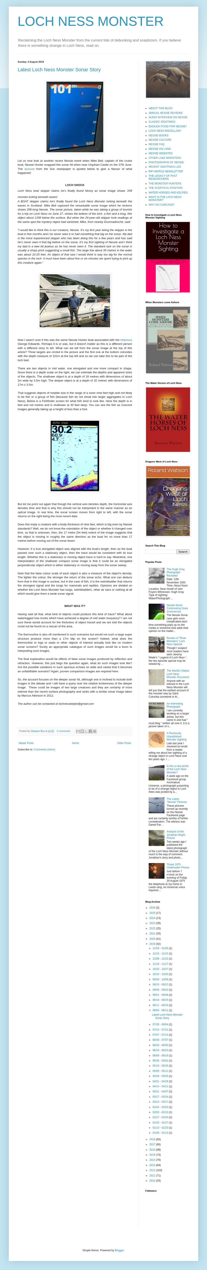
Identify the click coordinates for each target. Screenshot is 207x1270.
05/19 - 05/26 (161, 1065)
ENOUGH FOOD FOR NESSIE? (168, 126)
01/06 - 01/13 (161, 1132)
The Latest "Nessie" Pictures (177, 800)
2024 (153, 918)
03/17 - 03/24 (161, 1096)
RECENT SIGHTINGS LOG (165, 166)
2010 (153, 1180)
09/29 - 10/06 (161, 979)
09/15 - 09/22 (161, 984)
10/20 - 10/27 (161, 969)
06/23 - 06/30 (161, 1045)
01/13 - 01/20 (161, 1127)
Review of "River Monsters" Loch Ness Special (176, 641)
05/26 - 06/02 (161, 1060)
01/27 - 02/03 (161, 1117)
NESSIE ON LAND (160, 148)
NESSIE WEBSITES (161, 153)
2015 (153, 1154)
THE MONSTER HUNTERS (165, 183)
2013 (153, 1165)
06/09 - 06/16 (161, 1055)
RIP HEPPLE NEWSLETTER (166, 171)
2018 (153, 1139)
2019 (153, 943)
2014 (153, 1159)
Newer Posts (26, 743)
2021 (153, 933)
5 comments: (64, 731)
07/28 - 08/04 (161, 1024)
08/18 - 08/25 (161, 999)
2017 (153, 1144)
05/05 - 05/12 (161, 1071)
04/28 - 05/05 (161, 1076)
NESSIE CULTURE (160, 139)
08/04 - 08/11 (161, 1010)
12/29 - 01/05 (161, 948)
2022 (153, 928)
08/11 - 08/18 (161, 1005)
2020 (153, 938)
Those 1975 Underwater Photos (178, 866)
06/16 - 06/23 (161, 1050)
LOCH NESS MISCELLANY (165, 130)
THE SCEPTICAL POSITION (166, 188)
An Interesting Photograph (175, 705)
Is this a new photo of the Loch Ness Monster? (178, 769)
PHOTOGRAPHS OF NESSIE (166, 162)
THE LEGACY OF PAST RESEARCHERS (163, 177)
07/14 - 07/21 (161, 1029)
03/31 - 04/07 (161, 1091)
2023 (153, 923)
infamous (126, 340)
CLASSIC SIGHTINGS (162, 121)
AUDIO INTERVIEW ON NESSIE (168, 117)
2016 (153, 1149)
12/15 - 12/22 (161, 953)
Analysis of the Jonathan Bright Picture (176, 835)
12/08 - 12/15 (161, 958)
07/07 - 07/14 (161, 1034)
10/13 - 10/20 (161, 974)
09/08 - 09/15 (161, 989)
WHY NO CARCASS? (161, 204)
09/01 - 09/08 (161, 994)
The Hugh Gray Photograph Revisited (176, 572)
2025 (153, 913)
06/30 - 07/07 (161, 1039)
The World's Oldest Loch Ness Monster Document (178, 674)
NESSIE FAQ (156, 144)
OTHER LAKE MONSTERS (165, 158)
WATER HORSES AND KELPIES (168, 192)
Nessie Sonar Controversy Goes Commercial (177, 608)
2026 (153, 907)
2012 (153, 1170)
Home (75, 743)
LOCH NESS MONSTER (91, 21)
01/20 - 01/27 (161, 1122)
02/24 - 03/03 (161, 1107)
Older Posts (124, 743)
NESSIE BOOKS (158, 135)
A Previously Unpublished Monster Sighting (177, 736)
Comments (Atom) (44, 749)
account (29, 169)
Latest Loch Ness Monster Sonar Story (59, 69)
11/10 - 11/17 (161, 964)
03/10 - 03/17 (161, 1101)
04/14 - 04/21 (161, 1086)
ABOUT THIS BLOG (160, 108)
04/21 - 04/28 (161, 1081)
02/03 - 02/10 (161, 1112)
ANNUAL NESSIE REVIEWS (166, 113)
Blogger (119, 1250)
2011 (153, 1175)
